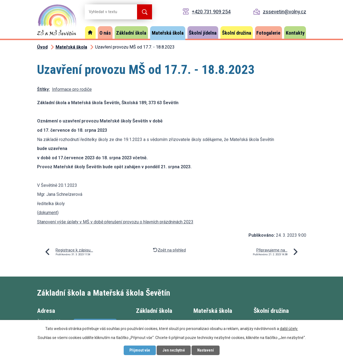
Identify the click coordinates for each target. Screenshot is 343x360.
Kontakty (295, 33)
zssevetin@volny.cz (284, 11)
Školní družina (236, 33)
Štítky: (43, 89)
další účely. (289, 328)
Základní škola (131, 33)
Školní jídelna (203, 33)
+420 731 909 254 (211, 11)
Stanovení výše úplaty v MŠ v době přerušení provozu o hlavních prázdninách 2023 (115, 221)
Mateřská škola (168, 33)
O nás (105, 33)
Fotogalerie (268, 33)
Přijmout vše (139, 350)
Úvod (90, 32)
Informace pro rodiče (72, 89)
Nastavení (205, 350)
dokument (47, 212)
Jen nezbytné (173, 350)
